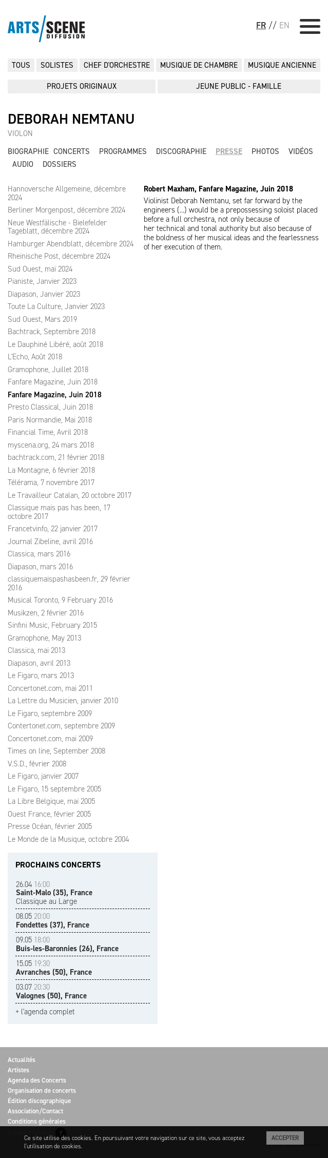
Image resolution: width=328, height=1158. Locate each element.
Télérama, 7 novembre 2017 (51, 482)
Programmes (123, 151)
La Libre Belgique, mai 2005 (51, 801)
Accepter (285, 1138)
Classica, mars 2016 (39, 554)
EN (284, 25)
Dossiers (59, 164)
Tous (21, 65)
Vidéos (300, 151)
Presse (229, 151)
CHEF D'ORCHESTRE (117, 65)
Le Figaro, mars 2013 (41, 675)
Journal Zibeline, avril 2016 (50, 541)
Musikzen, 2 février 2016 (46, 613)
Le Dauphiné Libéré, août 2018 (55, 344)
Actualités (21, 1059)
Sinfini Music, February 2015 (52, 625)
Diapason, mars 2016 (40, 567)
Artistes (18, 1070)
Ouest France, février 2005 (49, 814)
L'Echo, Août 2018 (35, 357)
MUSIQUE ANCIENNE (282, 65)
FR (261, 25)
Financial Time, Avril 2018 (48, 432)
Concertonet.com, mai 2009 (50, 739)
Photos (265, 151)
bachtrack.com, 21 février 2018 (56, 457)
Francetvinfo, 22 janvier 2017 (53, 529)
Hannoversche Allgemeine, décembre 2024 (67, 193)
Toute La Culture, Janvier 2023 (56, 306)
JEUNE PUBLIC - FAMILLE (238, 86)
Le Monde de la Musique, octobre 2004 (68, 839)
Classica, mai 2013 (36, 650)
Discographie (181, 151)
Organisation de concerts (42, 1090)
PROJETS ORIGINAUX (82, 86)
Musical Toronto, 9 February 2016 (60, 600)
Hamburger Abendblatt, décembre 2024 (70, 244)
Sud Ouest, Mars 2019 (42, 319)
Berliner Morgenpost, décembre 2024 (66, 210)
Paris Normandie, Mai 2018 (50, 420)
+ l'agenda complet (45, 1012)
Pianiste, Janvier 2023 (42, 281)
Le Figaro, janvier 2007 (43, 776)
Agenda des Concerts (37, 1080)
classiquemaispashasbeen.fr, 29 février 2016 (69, 583)
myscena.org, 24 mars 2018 (51, 445)
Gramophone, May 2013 (44, 638)
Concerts (71, 151)
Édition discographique (39, 1100)
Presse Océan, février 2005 (50, 826)
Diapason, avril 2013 (39, 663)
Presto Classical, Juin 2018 (50, 407)
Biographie (28, 151)
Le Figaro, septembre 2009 (50, 713)
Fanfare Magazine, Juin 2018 (53, 382)
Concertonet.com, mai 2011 (50, 688)
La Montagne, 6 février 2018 (51, 470)
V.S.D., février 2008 (37, 764)
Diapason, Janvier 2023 (44, 294)
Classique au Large (54, 892)
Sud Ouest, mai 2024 (40, 269)
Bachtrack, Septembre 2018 (51, 331)
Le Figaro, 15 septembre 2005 (54, 789)
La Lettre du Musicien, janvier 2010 (63, 701)
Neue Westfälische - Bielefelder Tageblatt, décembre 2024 (57, 227)
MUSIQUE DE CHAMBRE (199, 65)
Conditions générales (37, 1121)
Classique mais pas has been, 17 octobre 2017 (59, 512)
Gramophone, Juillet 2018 (48, 369)
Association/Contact (35, 1111)
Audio (22, 164)
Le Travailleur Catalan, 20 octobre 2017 (69, 495)
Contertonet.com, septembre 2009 (61, 726)
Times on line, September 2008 (56, 751)
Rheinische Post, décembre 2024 (59, 256)
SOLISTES (57, 65)
